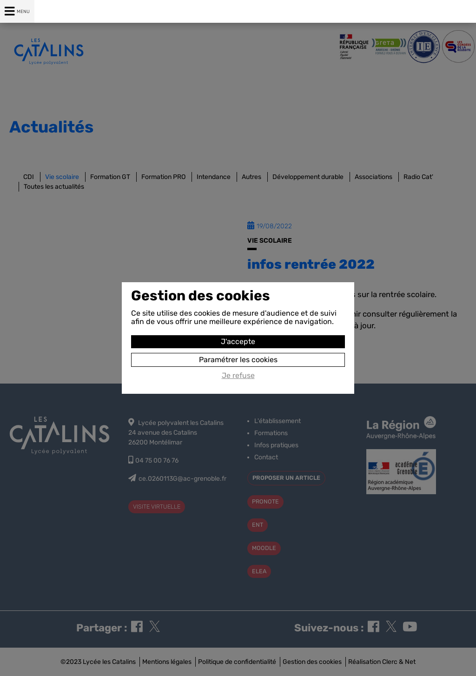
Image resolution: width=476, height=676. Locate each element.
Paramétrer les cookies (238, 359)
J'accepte (238, 341)
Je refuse (238, 375)
